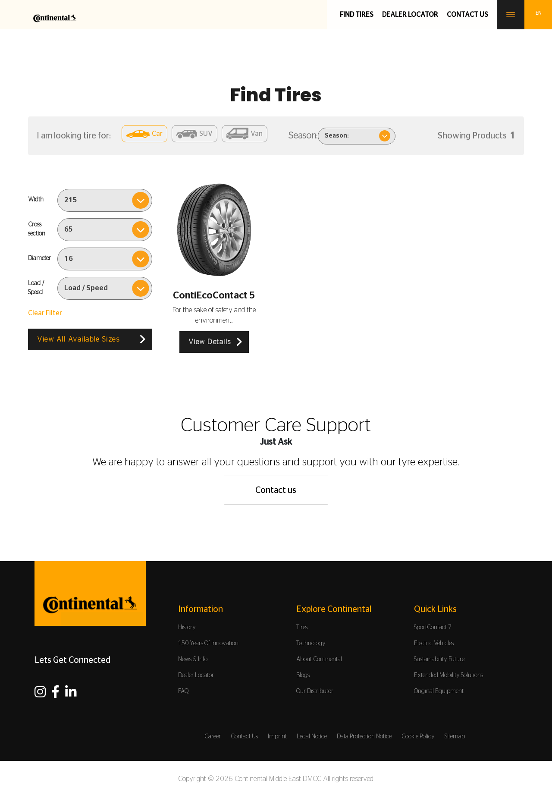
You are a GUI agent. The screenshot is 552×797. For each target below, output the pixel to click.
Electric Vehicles (434, 643)
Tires (301, 627)
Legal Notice (312, 737)
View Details (209, 342)
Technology (311, 643)
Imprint (277, 737)
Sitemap (455, 737)
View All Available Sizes (78, 339)
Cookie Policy (418, 737)
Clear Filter (45, 313)
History (187, 627)
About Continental (319, 659)
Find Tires (356, 14)
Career (212, 737)
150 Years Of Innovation (208, 643)
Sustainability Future (439, 659)
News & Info (192, 659)
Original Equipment (439, 691)
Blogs (303, 675)
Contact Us (244, 737)
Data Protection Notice (364, 737)
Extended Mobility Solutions (448, 675)
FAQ (183, 691)
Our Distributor (314, 691)
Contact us (467, 14)
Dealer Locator (410, 14)
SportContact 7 (433, 627)
